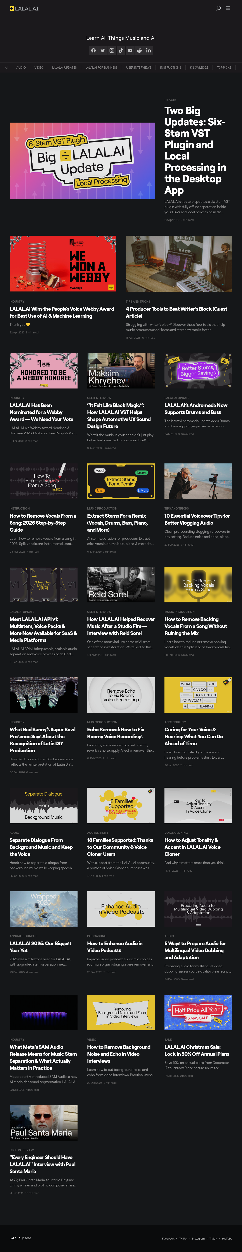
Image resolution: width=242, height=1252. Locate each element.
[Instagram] (111, 50)
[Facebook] (93, 50)
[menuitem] (6, 67)
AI (6, 67)
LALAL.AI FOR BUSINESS (102, 67)
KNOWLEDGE (199, 67)
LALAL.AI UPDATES (64, 67)
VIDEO (39, 67)
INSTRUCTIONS (170, 67)
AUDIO (21, 67)
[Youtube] (130, 50)
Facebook (168, 1238)
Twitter (183, 1238)
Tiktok (213, 1238)
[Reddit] (139, 50)
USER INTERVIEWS (138, 67)
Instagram (198, 1238)
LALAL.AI (15, 1238)
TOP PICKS (224, 67)
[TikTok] (121, 50)
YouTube (227, 1238)
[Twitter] (102, 50)
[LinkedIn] (148, 50)
